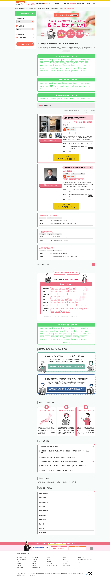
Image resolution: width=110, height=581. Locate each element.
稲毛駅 (46, 83)
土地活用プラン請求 (90, 3)
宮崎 (70, 305)
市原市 (63, 60)
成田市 (57, 62)
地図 (90, 148)
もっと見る (65, 74)
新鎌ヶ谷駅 (68, 89)
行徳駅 (76, 86)
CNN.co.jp (34, 559)
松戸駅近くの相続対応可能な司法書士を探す (66, 388)
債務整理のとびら (36, 567)
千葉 (64, 291)
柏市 (59, 60)
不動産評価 (65, 98)
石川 (66, 294)
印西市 (67, 62)
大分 (66, 305)
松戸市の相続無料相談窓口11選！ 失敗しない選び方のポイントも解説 (56, 482)
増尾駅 (41, 89)
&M (17, 559)
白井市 (46, 65)
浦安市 (88, 60)
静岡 (55, 296)
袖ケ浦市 (81, 62)
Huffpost (34, 561)
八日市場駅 (75, 89)
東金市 (41, 65)
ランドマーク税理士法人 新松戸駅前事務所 (77, 123)
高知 (80, 302)
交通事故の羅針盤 (66, 565)
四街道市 (51, 65)
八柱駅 (47, 86)
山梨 (55, 294)
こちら (71, 316)
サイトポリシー (31, 573)
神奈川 (55, 291)
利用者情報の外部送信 (66, 573)
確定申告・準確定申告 (51, 98)
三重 (63, 296)
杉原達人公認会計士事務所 (48, 215)
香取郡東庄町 (75, 71)
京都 (59, 299)
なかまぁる (49, 563)
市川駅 (71, 86)
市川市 (55, 60)
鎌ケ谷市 (62, 62)
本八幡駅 (67, 86)
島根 (66, 302)
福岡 (52, 305)
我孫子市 (52, 62)
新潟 (52, 294)
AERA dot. (34, 563)
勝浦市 (61, 68)
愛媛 (77, 302)
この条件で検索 (24, 44)
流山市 (73, 60)
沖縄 (78, 305)
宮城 (67, 288)
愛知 (52, 296)
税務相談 (88, 98)
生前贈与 (83, 98)
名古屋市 (62, 308)
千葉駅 (41, 83)
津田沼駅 (62, 89)
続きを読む (87, 139)
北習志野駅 (80, 83)
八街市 (65, 65)
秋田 (64, 288)
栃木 (71, 291)
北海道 (52, 288)
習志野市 (83, 60)
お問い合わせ (32, 575)
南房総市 (42, 68)
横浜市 (52, 308)
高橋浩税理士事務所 (46, 248)
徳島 (73, 302)
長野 (59, 294)
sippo (48, 557)
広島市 (85, 308)
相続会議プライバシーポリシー (52, 573)
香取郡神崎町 (67, 71)
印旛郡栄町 (75, 68)
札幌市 (66, 308)
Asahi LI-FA (65, 563)
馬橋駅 (61, 86)
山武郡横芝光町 (83, 68)
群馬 (74, 291)
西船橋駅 (65, 83)
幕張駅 (50, 83)
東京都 (66, 173)
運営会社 (19, 575)
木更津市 (46, 62)
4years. (64, 557)
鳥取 (63, 302)
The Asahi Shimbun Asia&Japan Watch (85, 560)
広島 (52, 302)
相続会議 (64, 559)
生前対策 (60, 98)
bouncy (34, 565)
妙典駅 (80, 86)
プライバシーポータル (78, 573)
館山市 (84, 65)
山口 (59, 302)
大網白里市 (79, 65)
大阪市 (56, 308)
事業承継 (72, 98)
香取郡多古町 (60, 71)
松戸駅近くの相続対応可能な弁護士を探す (66, 366)
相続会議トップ (58, 3)
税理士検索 (73, 3)
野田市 (41, 62)
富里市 (86, 62)
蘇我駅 (55, 83)
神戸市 (76, 308)
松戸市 (50, 60)
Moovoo (19, 563)
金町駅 (81, 173)
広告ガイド (25, 575)
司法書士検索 (81, 3)
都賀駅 (59, 83)
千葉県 (66, 127)
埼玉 (60, 291)
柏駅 (85, 86)
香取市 (56, 65)
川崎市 (63, 311)
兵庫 (55, 299)
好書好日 (49, 561)
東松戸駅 (42, 86)
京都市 (80, 308)
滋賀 (66, 299)
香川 (70, 302)
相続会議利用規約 (40, 573)
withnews (19, 565)
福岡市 (71, 308)
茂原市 (60, 65)
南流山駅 (46, 89)
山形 (71, 288)
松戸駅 (58, 217)
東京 (52, 291)
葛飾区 (74, 173)
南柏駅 (88, 86)
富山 (63, 294)
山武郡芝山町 (52, 71)
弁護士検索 (66, 3)
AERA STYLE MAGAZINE (52, 565)
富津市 (89, 65)
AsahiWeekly (81, 563)
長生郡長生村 (82, 71)
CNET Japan (35, 557)
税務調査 (77, 98)
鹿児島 (73, 305)
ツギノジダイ (65, 561)
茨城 (67, 291)
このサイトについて (21, 573)
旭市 (69, 65)
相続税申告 (42, 98)
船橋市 (46, 60)
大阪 (52, 299)
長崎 (59, 305)
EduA (18, 561)
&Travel (24, 559)
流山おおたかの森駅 (54, 89)
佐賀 (55, 305)
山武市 (76, 62)
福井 (70, 294)
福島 (74, 288)
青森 (56, 288)
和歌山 (70, 299)
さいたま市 (57, 311)
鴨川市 (57, 68)
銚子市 (73, 65)
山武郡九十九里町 (44, 71)
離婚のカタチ (20, 567)
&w (20, 559)
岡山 (55, 302)
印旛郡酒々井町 (68, 68)
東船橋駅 (70, 83)
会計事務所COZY (69, 171)
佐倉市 (78, 60)
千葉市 (41, 60)
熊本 (63, 305)
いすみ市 (47, 68)
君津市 (71, 62)
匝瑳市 (52, 68)
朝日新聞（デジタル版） (22, 557)
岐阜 (59, 296)
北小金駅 (56, 86)
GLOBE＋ (49, 559)
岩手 (60, 288)
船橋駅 (75, 83)
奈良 (63, 299)
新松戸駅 (87, 83)
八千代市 (68, 60)
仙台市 (52, 311)
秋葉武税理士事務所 (46, 232)
